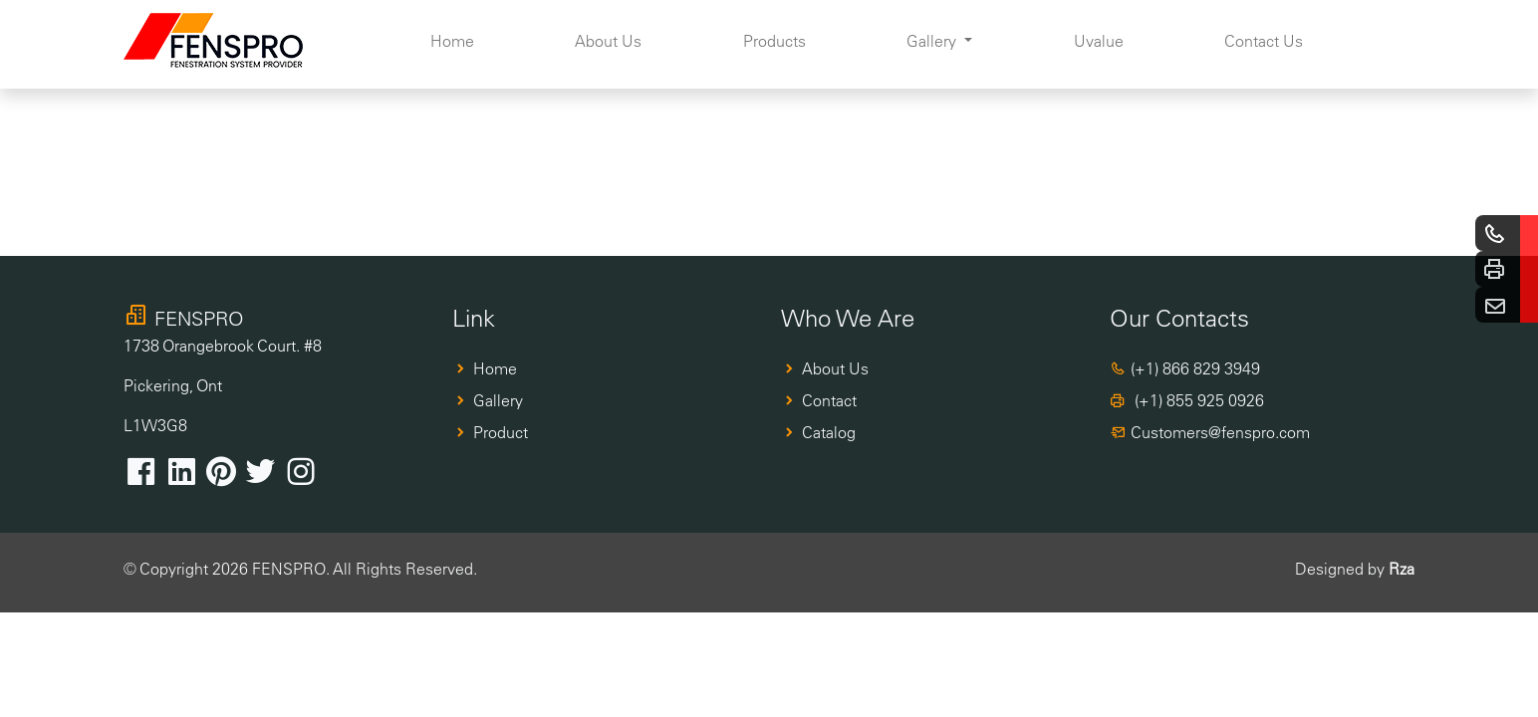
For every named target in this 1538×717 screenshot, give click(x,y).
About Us (608, 41)
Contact (829, 400)
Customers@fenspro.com (1220, 432)
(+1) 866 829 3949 (1195, 368)
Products (774, 41)
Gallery (498, 400)
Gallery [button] (933, 41)
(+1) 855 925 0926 (1197, 400)
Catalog (829, 432)
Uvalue (1099, 41)
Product (500, 432)
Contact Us (1263, 41)
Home (452, 41)
